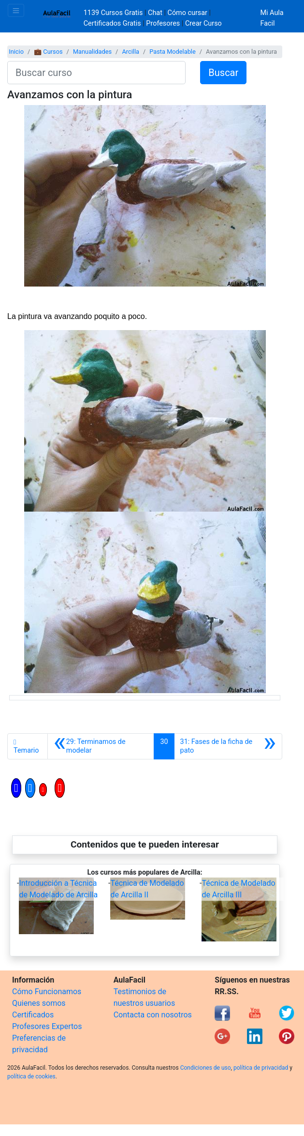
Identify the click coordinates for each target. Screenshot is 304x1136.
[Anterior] (101, 746)
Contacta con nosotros (153, 1014)
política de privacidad (260, 1067)
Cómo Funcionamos (46, 991)
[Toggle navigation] (16, 10)
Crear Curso (203, 23)
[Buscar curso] (96, 72)
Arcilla (130, 51)
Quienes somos (39, 1003)
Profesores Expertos (47, 1026)
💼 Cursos (48, 51)
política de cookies (31, 1076)
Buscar (223, 72)
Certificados (33, 1014)
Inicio (16, 51)
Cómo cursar (187, 13)
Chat (155, 13)
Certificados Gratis (112, 23)
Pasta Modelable (172, 51)
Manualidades (92, 51)
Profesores (163, 23)
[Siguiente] (228, 746)
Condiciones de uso (205, 1067)
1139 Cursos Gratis (114, 13)
